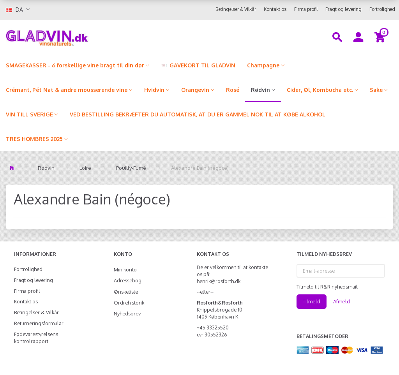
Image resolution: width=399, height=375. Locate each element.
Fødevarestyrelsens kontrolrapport (36, 337)
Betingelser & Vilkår (235, 9)
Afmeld (341, 301)
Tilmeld (311, 301)
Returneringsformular (39, 323)
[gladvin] (75, 36)
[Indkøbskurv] (381, 36)
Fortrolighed (382, 9)
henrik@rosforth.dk (218, 281)
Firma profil (306, 9)
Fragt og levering (343, 9)
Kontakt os (275, 9)
